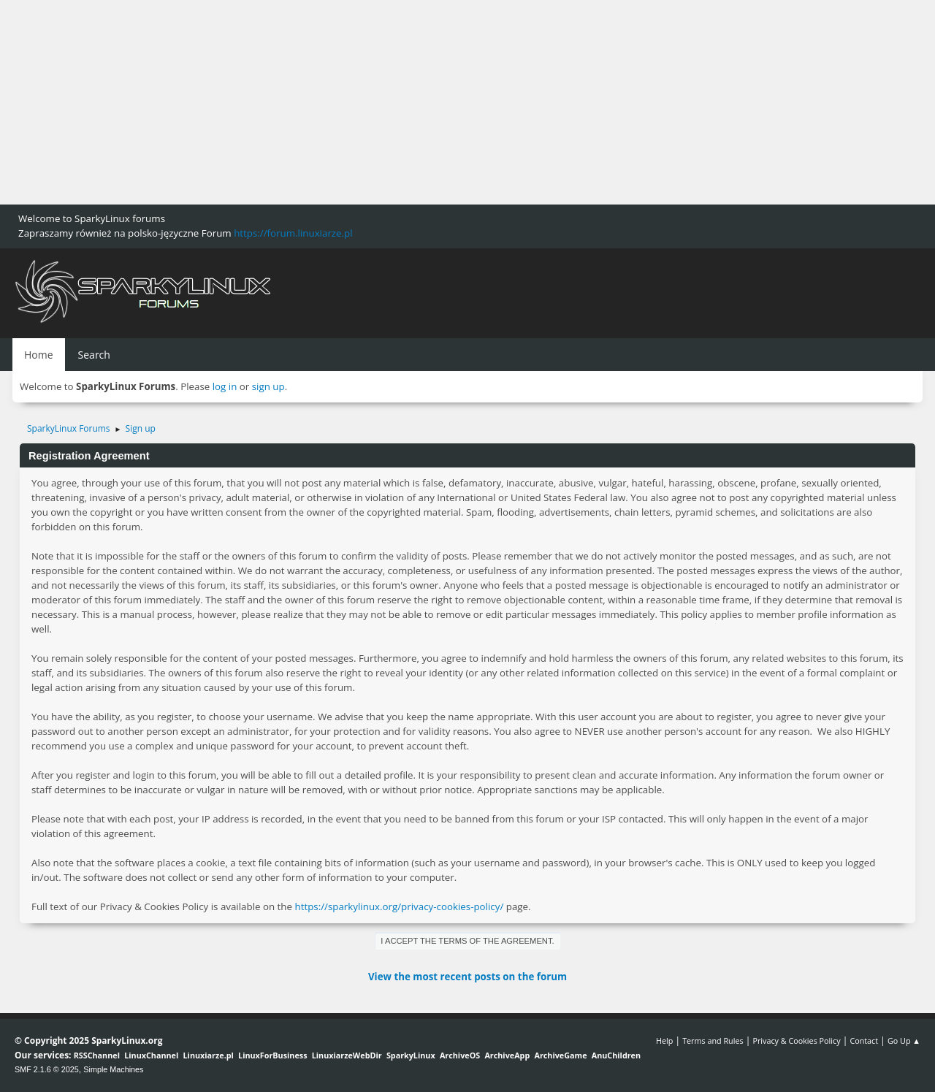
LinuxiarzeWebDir (347, 1055)
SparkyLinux (410, 1055)
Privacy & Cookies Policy (796, 1040)
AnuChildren (616, 1055)
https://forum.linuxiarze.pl (293, 233)
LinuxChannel (151, 1055)
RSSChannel (97, 1055)
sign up (268, 386)
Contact (864, 1040)
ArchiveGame (560, 1055)
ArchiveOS (460, 1055)
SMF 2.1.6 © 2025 (47, 1069)
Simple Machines (113, 1069)
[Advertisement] (438, 102)
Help (664, 1040)
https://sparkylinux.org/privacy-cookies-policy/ (398, 906)
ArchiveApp (507, 1055)
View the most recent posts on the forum (467, 976)
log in (225, 386)
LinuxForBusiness (272, 1055)
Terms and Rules (713, 1040)
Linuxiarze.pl (208, 1055)
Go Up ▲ (904, 1040)
